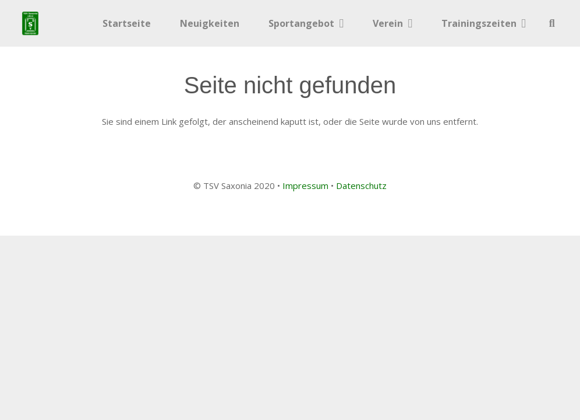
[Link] (30, 23)
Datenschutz (361, 185)
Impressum (305, 185)
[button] (552, 23)
